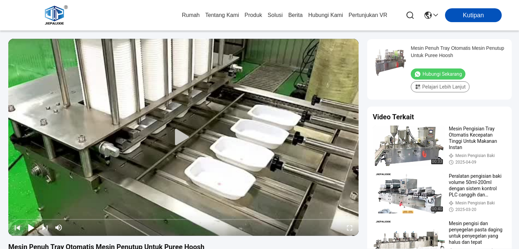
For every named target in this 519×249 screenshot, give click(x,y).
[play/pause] (31, 227)
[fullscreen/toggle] (349, 227)
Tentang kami (222, 15)
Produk (253, 15)
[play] (183, 137)
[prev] (17, 227)
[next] (45, 227)
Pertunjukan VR (368, 15)
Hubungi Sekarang (438, 74)
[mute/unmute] (59, 227)
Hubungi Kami (325, 15)
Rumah (191, 15)
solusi (275, 15)
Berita (295, 15)
